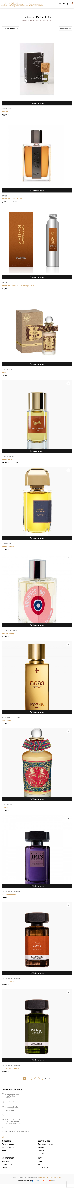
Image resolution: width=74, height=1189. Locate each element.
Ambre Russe (7, 462)
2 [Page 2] (28, 1078)
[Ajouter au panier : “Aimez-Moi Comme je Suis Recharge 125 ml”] (68, 212)
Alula (4, 375)
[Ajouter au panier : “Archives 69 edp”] (68, 560)
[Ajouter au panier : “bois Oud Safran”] (68, 908)
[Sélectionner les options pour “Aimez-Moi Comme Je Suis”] (68, 125)
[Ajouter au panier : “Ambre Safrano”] (68, 473)
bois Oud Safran (8, 984)
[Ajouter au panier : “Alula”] (68, 299)
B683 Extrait (6, 723)
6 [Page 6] (45, 1078)
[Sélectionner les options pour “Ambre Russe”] (68, 386)
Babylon (5, 810)
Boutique (31, 21)
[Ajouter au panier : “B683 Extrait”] (68, 647)
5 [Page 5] (41, 1078)
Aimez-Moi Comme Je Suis (12, 201)
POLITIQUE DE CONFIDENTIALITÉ (50, 1177)
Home (24, 21)
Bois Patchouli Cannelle (10, 1071)
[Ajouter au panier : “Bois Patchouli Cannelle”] (68, 995)
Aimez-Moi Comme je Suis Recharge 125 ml (18, 288)
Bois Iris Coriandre (9, 897)
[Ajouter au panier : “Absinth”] (68, 35)
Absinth (5, 111)
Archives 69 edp (8, 636)
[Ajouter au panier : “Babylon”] (68, 734)
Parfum (38, 21)
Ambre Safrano (8, 549)
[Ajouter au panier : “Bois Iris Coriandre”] (68, 821)
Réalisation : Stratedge (25, 1180)
